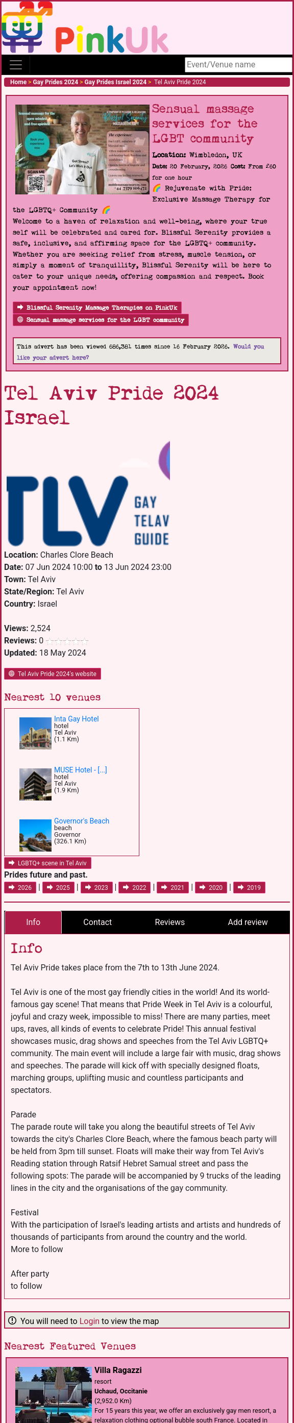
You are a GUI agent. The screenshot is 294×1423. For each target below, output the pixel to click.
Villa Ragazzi (118, 1370)
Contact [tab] (97, 922)
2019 (249, 887)
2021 (172, 887)
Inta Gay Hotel (76, 719)
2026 (20, 887)
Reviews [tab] (170, 922)
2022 (134, 887)
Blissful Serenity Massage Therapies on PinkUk (97, 308)
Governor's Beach (81, 821)
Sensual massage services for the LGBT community (100, 320)
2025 (58, 887)
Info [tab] (33, 922)
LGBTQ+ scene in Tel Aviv (48, 863)
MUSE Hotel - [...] (80, 770)
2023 (96, 887)
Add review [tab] (248, 922)
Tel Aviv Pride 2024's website (52, 674)
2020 (211, 887)
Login (90, 1321)
